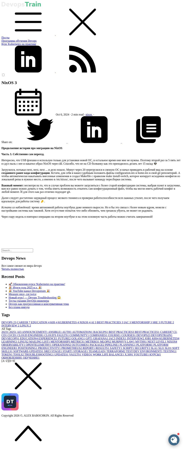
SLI (161, 348)
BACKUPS (101, 331)
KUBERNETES (69, 322)
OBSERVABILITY (13, 344)
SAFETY (116, 348)
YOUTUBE (141, 354)
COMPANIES (99, 335)
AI (94, 322)
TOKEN (7, 354)
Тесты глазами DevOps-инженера (29, 300)
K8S (54, 322)
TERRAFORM (116, 351)
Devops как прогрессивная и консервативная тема (39, 303)
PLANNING (128, 344)
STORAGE (80, 351)
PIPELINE (112, 344)
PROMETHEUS (72, 348)
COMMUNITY (80, 335)
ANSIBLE (55, 331)
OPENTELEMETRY (39, 344)
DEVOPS (9, 322)
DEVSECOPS (10, 338)
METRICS (78, 341)
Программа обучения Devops (19, 40)
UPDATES (61, 354)
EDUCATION (40, 322)
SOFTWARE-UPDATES (28, 351)
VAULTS (75, 354)
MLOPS (106, 341)
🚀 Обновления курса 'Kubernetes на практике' (37, 284)
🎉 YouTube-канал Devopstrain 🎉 (29, 290)
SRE (157, 322)
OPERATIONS (62, 344)
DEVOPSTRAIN (161, 335)
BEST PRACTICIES (110, 322)
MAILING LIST (40, 341)
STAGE (57, 351)
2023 (5, 331)
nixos (89, 114)
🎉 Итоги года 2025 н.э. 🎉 (25, 287)
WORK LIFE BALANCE (109, 354)
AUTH (67, 331)
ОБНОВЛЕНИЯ (12, 357)
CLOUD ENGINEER (30, 335)
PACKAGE (97, 344)
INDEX (121, 338)
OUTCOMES (81, 344)
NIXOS (85, 322)
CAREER (24, 322)
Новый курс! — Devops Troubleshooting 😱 (35, 297)
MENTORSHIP (142, 322)
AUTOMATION (82, 331)
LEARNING (9, 341)
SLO (168, 348)
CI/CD (12, 335)
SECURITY (143, 348)
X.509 (129, 354)
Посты (5, 37)
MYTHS (141, 341)
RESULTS (103, 348)
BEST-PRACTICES (147, 331)
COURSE (114, 335)
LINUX (25, 325)
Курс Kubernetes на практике (18, 44)
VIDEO (87, 354)
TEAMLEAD (98, 351)
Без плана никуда (19, 307)
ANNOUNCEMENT (35, 331)
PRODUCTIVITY (49, 348)
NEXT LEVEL (157, 341)
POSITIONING (28, 348)
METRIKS (92, 341)
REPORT (89, 348)
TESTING (170, 351)
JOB (148, 338)
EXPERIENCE (48, 338)
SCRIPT (129, 348)
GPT (89, 338)
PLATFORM (145, 344)
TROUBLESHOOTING (39, 354)
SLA (154, 348)
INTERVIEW (10, 325)
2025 (13, 331)
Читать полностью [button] (12, 268)
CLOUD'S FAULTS (57, 335)
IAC (128, 322)
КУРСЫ (155, 354)
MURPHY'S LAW (123, 341)
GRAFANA (101, 338)
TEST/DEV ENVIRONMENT (144, 351)
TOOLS (18, 354)
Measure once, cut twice (22, 294)
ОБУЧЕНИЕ (31, 357)
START (68, 351)
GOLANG (78, 338)
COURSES (128, 335)
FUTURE (167, 322)
